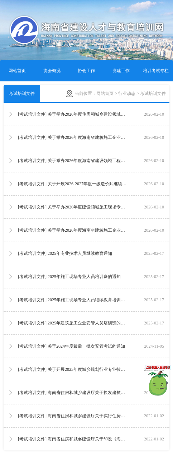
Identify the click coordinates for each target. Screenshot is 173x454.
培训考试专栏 (156, 70)
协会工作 (86, 70)
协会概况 (52, 70)
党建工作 (121, 70)
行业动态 (126, 93)
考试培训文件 (22, 93)
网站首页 (17, 70)
